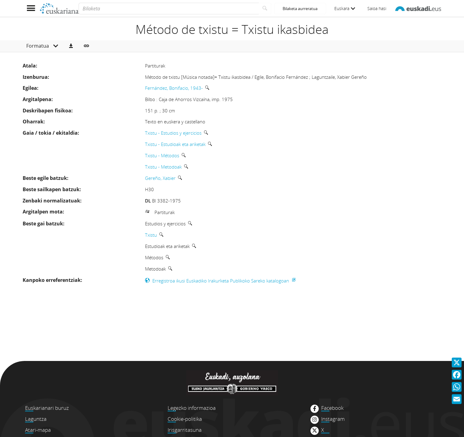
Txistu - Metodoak (163, 167)
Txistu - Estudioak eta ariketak (175, 144)
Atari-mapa (38, 429)
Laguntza (35, 418)
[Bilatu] (265, 8)
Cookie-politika (185, 418)
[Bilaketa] (169, 8)
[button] (71, 46)
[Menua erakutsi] (31, 8)
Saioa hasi (376, 8)
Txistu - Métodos (162, 155)
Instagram (333, 419)
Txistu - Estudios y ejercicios (173, 133)
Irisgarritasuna (185, 429)
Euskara (344, 8)
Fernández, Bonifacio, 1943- (174, 88)
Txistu (151, 235)
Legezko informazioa (192, 407)
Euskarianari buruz (47, 407)
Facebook (332, 408)
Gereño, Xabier (160, 178)
